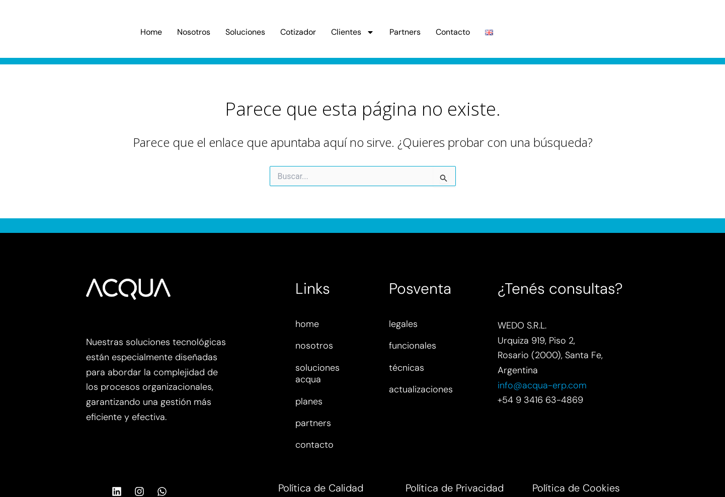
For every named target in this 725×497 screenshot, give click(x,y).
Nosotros (193, 32)
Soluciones (245, 32)
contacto (314, 445)
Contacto (453, 32)
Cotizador (298, 32)
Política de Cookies (576, 487)
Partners (405, 32)
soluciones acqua (317, 373)
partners (313, 423)
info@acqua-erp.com (542, 385)
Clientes (352, 32)
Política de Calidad (320, 487)
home (307, 324)
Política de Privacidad (455, 487)
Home (151, 32)
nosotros (314, 346)
